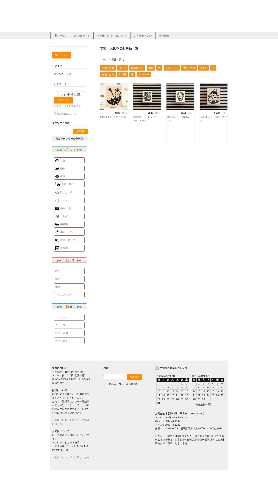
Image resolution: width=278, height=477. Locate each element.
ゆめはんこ (137, 67)
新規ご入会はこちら (65, 113)
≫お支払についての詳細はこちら (70, 457)
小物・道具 (108, 67)
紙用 (57, 278)
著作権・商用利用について (112, 35)
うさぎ (122, 67)
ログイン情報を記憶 (67, 94)
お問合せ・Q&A (143, 35)
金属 (57, 286)
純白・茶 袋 (61, 332)
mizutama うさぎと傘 (113, 116)
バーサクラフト (64, 294)
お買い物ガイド (81, 35)
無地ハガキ (61, 340)
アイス (203, 67)
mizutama (143, 74)
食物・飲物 (108, 74)
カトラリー (61, 325)
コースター (61, 317)
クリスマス (171, 67)
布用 (57, 271)
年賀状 (122, 74)
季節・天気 (189, 67)
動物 (150, 67)
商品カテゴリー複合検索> (69, 138)
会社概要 (164, 35)
